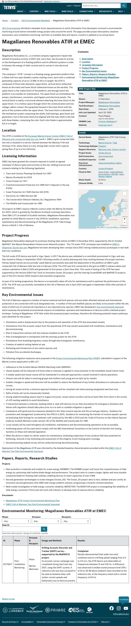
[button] (103, 209)
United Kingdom (106, 168)
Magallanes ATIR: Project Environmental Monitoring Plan (33, 500)
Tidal (115, 143)
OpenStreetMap (111, 227)
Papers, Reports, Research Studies (99, 74)
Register (77, 6)
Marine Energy (105, 143)
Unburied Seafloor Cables (110, 163)
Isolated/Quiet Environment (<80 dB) (111, 173)
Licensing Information (92, 65)
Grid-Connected (106, 156)
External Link (105, 125)
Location (86, 62)
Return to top (8, 599)
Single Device (105, 153)
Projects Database (107, 121)
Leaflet (100, 227)
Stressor (36, 517)
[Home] (23, 7)
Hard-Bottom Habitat (111, 175)
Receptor (66, 517)
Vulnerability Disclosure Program (50, 622)
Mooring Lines (105, 149)
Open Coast (104, 172)
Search (5, 525)
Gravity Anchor (119, 149)
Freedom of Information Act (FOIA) (82, 622)
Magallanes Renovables (109, 102)
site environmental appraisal (110, 307)
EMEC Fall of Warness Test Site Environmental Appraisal (33, 504)
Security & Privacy (9, 622)
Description (87, 59)
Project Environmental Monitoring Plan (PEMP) (78, 358)
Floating (102, 146)
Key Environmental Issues (94, 71)
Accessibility (26, 622)
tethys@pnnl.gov (121, 614)
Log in (69, 6)
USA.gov (104, 622)
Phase (5, 517)
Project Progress (90, 68)
